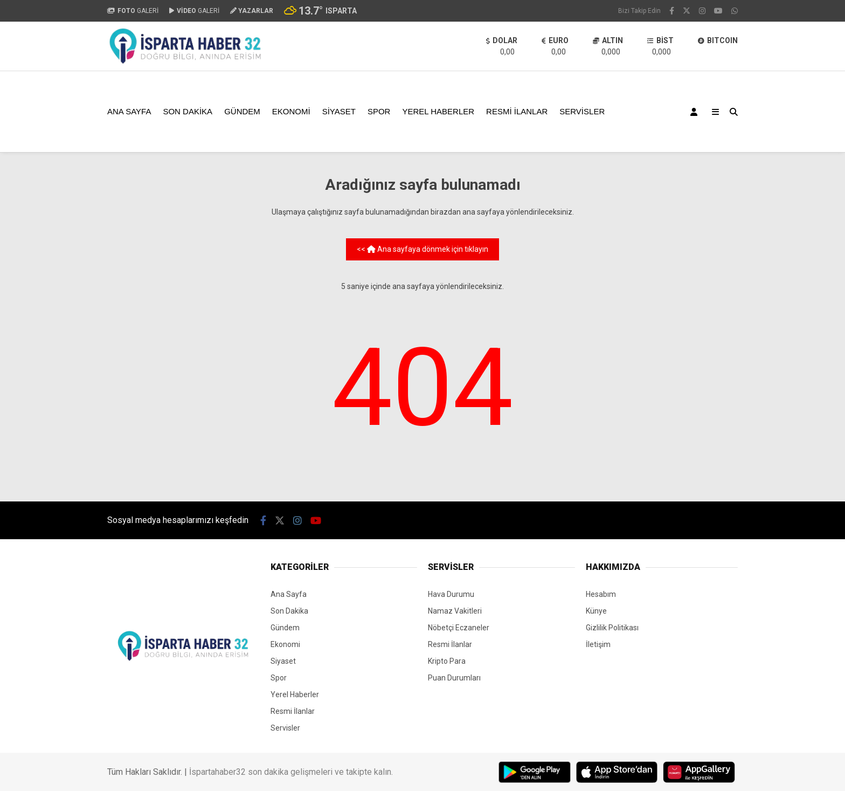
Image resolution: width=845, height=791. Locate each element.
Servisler (582, 111)
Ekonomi (291, 111)
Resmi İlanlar (517, 111)
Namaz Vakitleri (455, 611)
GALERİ (132, 11)
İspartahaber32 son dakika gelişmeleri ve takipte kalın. (291, 772)
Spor (379, 111)
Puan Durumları (454, 677)
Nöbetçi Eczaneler (458, 627)
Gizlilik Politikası (612, 627)
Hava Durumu (451, 594)
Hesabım (601, 594)
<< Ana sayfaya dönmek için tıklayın (422, 249)
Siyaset (339, 111)
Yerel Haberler (438, 111)
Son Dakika (187, 111)
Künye (596, 611)
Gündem (242, 111)
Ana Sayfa (129, 111)
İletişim (598, 644)
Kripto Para (447, 661)
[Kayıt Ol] (695, 111)
